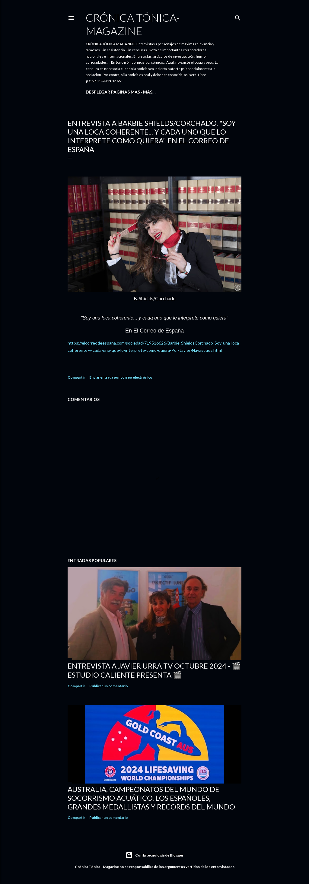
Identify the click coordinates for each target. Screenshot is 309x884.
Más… (149, 91)
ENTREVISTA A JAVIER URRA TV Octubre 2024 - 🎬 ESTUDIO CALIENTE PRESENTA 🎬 (154, 670)
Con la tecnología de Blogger (154, 855)
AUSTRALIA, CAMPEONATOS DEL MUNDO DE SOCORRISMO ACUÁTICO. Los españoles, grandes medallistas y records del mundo (151, 798)
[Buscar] (237, 17)
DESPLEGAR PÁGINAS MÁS (113, 91)
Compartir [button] (76, 377)
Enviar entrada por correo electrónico (120, 377)
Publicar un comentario (108, 686)
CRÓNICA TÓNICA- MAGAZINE (133, 24)
